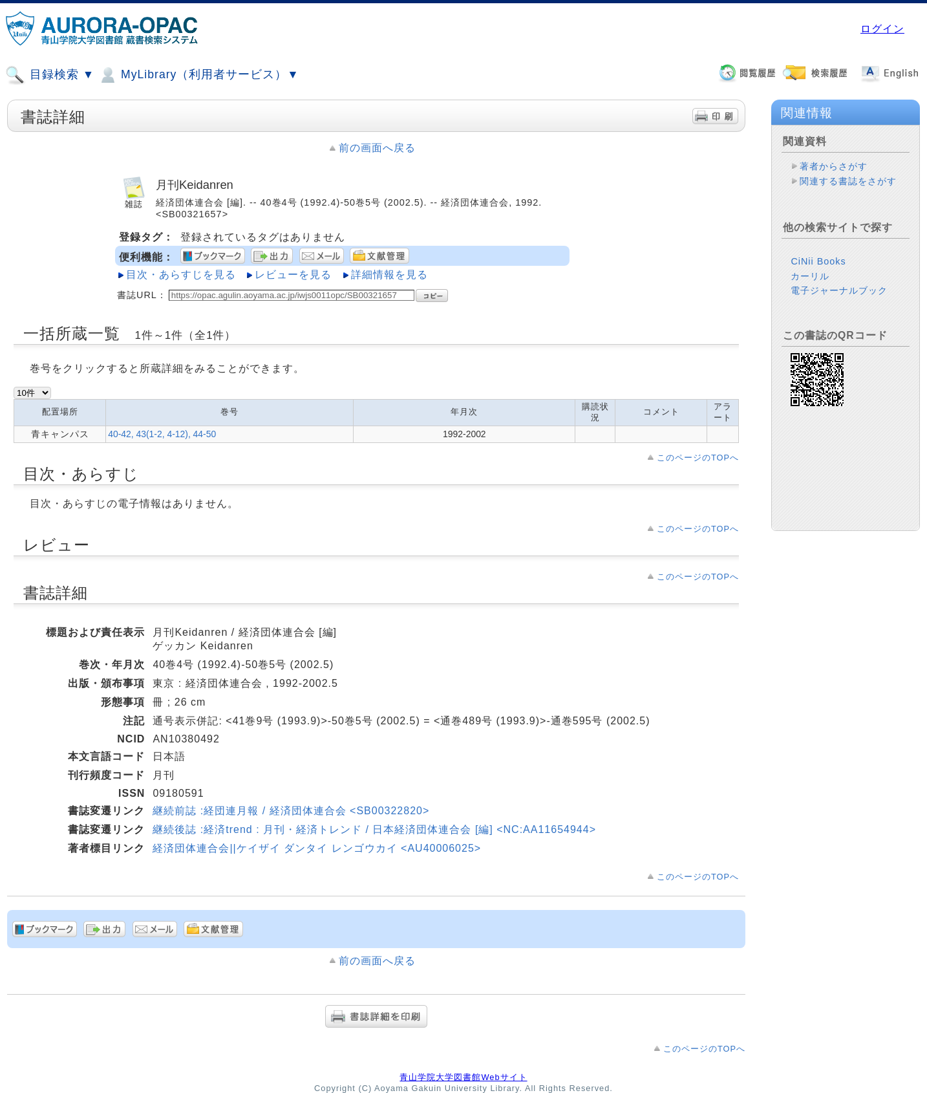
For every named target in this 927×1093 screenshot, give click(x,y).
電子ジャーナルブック (839, 290)
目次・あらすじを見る (181, 274)
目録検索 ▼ (49, 75)
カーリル (810, 276)
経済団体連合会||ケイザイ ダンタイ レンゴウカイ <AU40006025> (317, 848)
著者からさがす (834, 166)
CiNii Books (818, 261)
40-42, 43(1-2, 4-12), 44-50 (162, 434)
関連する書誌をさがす (848, 181)
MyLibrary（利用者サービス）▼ (198, 75)
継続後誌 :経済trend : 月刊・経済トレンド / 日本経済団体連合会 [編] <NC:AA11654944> (374, 829)
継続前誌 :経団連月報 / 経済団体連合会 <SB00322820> (291, 810)
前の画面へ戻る (377, 147)
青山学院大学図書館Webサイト (463, 1077)
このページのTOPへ (698, 457)
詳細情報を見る (389, 274)
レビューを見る (293, 274)
